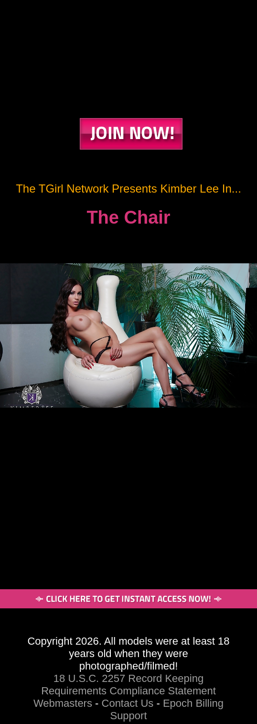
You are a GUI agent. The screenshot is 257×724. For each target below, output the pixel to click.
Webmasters (62, 703)
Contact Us (128, 703)
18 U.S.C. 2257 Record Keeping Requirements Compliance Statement (128, 684)
